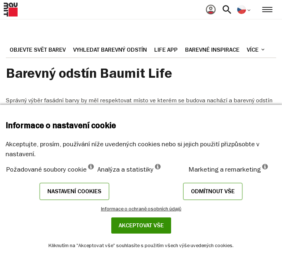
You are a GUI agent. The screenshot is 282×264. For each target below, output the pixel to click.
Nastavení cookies (74, 191)
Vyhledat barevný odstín (110, 50)
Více (256, 50)
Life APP (166, 50)
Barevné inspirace (212, 50)
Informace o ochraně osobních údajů (141, 208)
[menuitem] (210, 9)
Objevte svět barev (38, 50)
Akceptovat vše (141, 225)
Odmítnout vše (213, 191)
